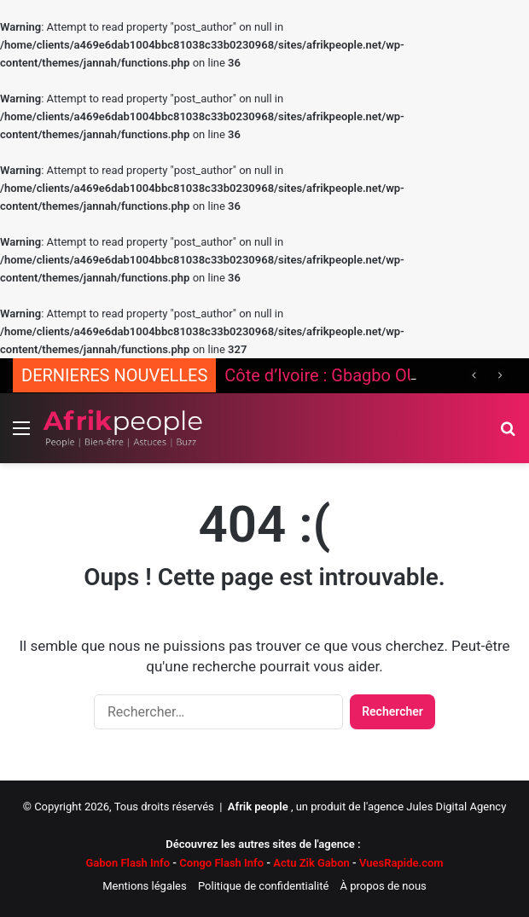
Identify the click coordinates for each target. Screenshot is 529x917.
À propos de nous (383, 885)
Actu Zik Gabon (311, 862)
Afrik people (258, 806)
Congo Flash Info (221, 862)
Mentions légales (144, 885)
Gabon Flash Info (127, 862)
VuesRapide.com (397, 862)
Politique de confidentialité (263, 885)
